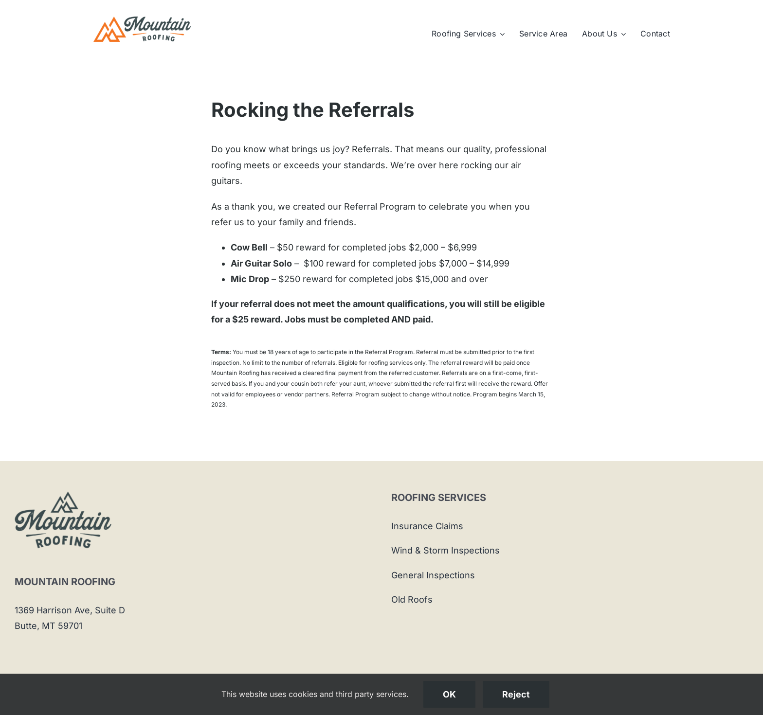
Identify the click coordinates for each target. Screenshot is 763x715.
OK (449, 694)
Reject (516, 694)
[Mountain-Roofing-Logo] (142, 21)
